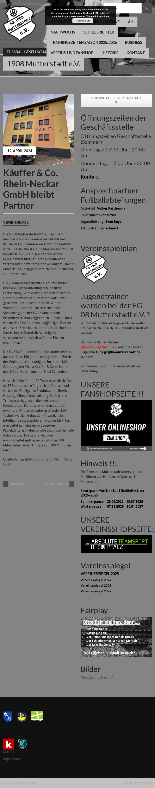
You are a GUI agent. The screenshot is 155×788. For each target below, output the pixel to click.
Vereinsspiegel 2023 (96, 585)
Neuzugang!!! (15, 484)
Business (133, 42)
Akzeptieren (83, 20)
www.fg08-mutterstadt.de (137, 783)
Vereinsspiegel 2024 (96, 580)
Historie (109, 52)
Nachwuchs (63, 32)
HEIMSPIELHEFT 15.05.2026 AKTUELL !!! (116, 100)
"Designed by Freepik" (97, 678)
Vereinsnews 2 (16, 222)
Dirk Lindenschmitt (102, 228)
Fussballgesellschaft (29, 52)
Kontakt (136, 52)
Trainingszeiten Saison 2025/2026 (84, 42)
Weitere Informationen (98, 16)
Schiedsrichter (98, 32)
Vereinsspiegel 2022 (96, 591)
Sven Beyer (107, 215)
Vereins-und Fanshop (72, 52)
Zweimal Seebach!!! (59, 484)
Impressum (11, 759)
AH (130, 21)
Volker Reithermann (113, 208)
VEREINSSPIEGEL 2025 (100, 573)
